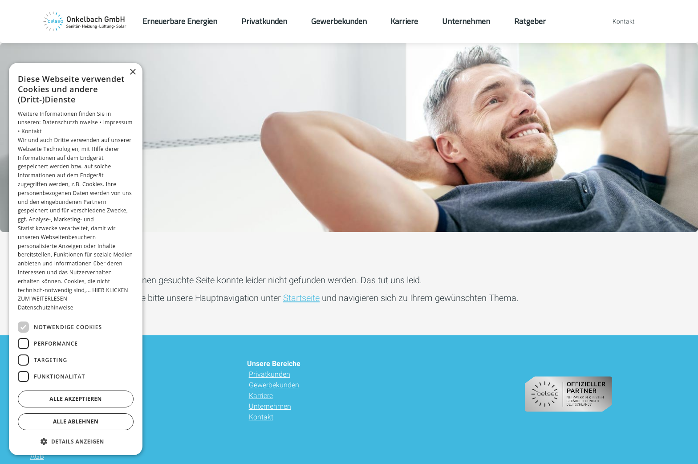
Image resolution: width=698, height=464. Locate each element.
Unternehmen (270, 406)
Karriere (261, 395)
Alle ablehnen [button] (75, 421)
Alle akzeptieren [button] (75, 399)
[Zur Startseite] (85, 21)
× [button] (132, 72)
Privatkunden (269, 374)
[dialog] (75, 259)
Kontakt (261, 417)
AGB (37, 456)
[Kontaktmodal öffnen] (617, 21)
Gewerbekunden (274, 385)
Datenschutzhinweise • (72, 122)
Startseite (301, 298)
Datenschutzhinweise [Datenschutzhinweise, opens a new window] (45, 307)
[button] (76, 441)
